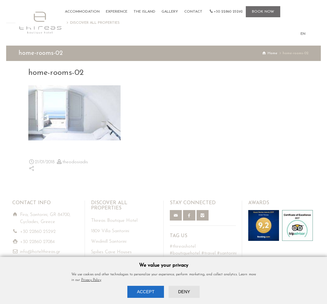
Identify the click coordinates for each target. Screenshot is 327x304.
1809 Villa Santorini (110, 231)
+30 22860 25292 (228, 12)
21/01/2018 (44, 162)
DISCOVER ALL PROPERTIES (95, 23)
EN (303, 34)
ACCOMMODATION (82, 12)
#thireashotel (183, 246)
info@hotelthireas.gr (40, 251)
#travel (208, 253)
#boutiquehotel (185, 253)
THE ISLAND (144, 12)
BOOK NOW (263, 12)
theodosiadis (75, 162)
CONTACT (193, 12)
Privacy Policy (91, 280)
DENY (184, 291)
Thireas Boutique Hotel (114, 220)
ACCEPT (145, 291)
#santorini (227, 253)
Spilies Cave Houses (111, 252)
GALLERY (170, 12)
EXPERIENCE (116, 12)
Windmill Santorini (108, 241)
